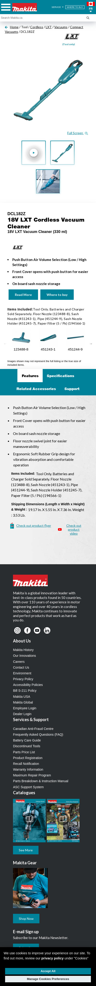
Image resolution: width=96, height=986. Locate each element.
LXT (49, 27)
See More (26, 850)
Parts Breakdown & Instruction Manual (40, 781)
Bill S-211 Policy (24, 690)
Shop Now (26, 919)
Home (14, 27)
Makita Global (23, 702)
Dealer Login (22, 714)
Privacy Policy (23, 679)
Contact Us (21, 667)
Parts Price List (24, 752)
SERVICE (58, 7)
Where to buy (57, 295)
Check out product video (73, 529)
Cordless (36, 27)
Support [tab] (72, 388)
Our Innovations (24, 655)
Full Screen (77, 133)
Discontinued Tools (26, 746)
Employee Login (24, 708)
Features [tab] (30, 375)
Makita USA (21, 696)
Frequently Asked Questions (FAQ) (38, 734)
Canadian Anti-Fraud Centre (33, 729)
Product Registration (27, 758)
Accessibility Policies (28, 685)
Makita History (23, 650)
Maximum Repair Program (32, 775)
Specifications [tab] (60, 375)
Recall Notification (26, 764)
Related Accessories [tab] (36, 388)
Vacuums (60, 27)
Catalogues (24, 792)
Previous (5, 343)
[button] (91, 7)
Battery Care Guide (27, 740)
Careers (19, 662)
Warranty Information (28, 769)
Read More (23, 295)
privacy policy (52, 958)
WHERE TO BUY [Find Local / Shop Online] (75, 7)
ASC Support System (28, 787)
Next (90, 343)
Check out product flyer (33, 525)
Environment (22, 673)
